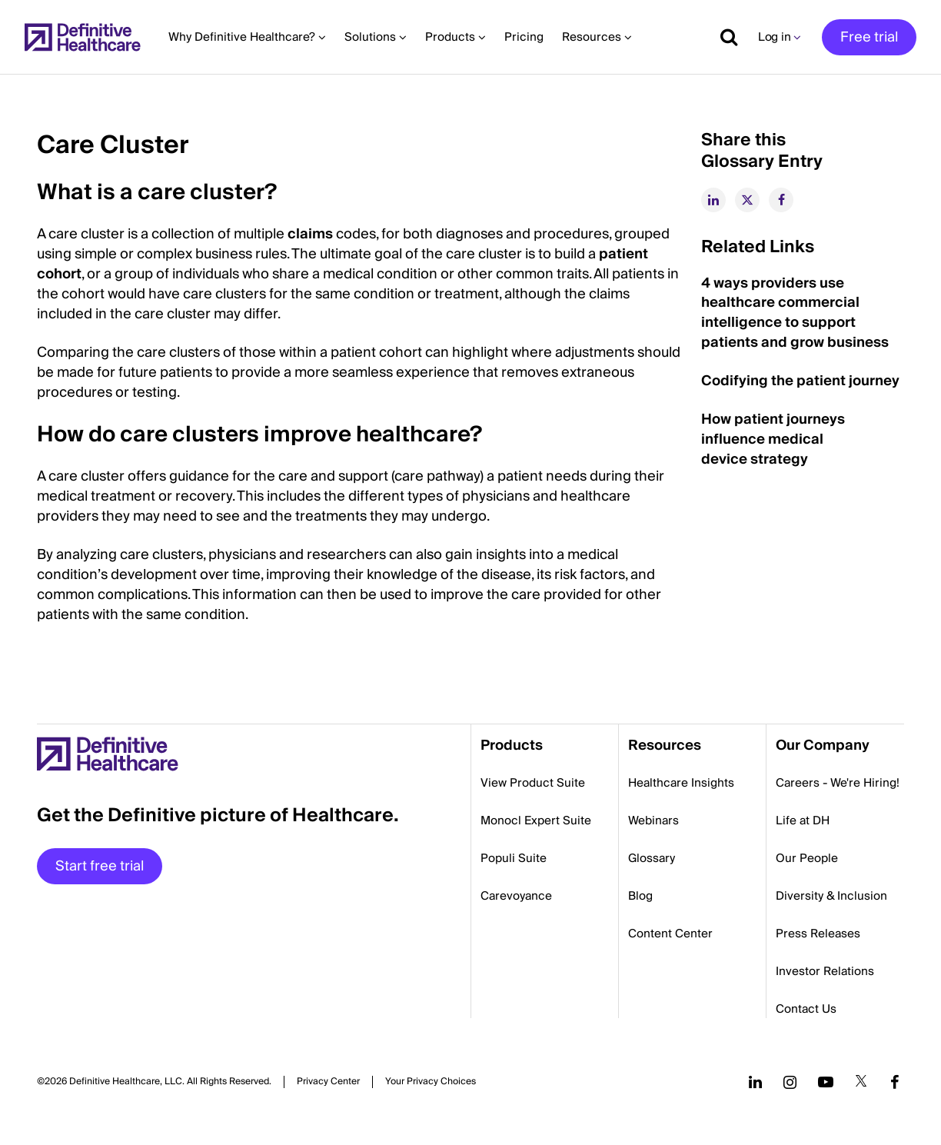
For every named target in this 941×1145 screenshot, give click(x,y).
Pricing (524, 37)
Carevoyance (516, 895)
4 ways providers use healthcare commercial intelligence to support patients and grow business (795, 313)
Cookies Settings (430, 1081)
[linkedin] (713, 200)
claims (310, 234)
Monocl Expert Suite (535, 820)
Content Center (670, 933)
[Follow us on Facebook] (895, 1082)
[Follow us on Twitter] (861, 1082)
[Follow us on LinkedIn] (755, 1082)
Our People (807, 858)
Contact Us (806, 1008)
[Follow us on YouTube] (825, 1082)
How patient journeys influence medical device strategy (773, 439)
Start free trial (99, 866)
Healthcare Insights (681, 782)
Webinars (653, 820)
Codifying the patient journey (800, 381)
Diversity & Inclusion (831, 895)
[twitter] (747, 200)
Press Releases (818, 933)
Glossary (651, 858)
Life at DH (803, 820)
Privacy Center (328, 1082)
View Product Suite (532, 782)
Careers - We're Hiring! (837, 782)
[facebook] (781, 200)
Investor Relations (825, 971)
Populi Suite (513, 858)
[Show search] (723, 36)
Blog (640, 895)
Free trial (869, 37)
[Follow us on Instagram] (790, 1082)
